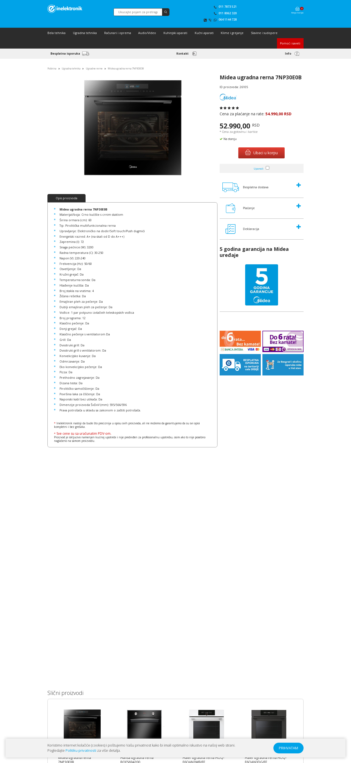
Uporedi (259, 168)
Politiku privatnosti (81, 750)
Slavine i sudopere (264, 33)
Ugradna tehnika (85, 33)
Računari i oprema (117, 33)
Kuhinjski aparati (175, 33)
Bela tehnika (56, 33)
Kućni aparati (204, 33)
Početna (51, 68)
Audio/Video (147, 33)
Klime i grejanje (232, 33)
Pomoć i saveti (290, 43)
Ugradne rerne (94, 68)
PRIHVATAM (288, 747)
